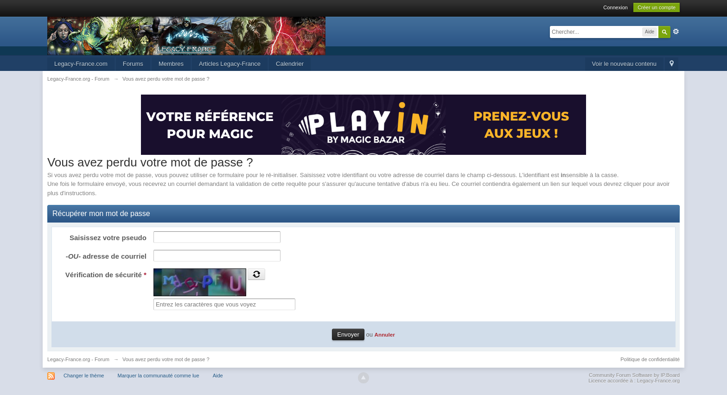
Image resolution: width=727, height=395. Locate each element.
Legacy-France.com (81, 63)
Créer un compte (657, 7)
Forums (133, 63)
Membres (171, 63)
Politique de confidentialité (650, 359)
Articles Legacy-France (230, 63)
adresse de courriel (106, 256)
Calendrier (290, 63)
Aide (218, 375)
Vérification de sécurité (106, 275)
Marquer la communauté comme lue (158, 375)
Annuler (385, 334)
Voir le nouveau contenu (624, 63)
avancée (676, 31)
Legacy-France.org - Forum (78, 359)
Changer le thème (84, 375)
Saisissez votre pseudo (108, 238)
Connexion (615, 7)
